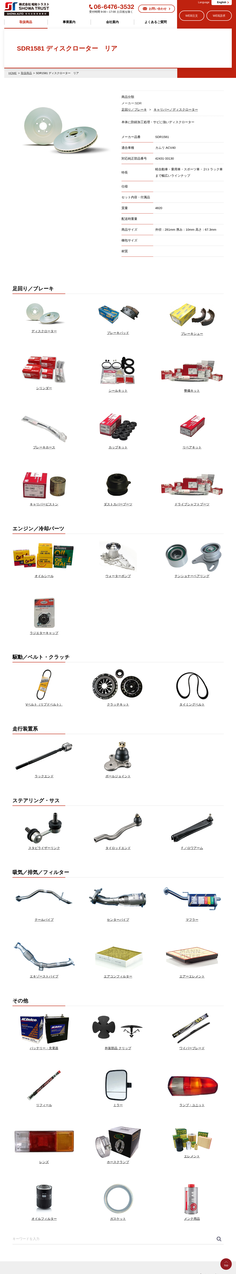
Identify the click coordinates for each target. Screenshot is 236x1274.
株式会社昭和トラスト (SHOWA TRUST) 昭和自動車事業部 (26, 9)
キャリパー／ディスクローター (176, 109)
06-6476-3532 (111, 6)
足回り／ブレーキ (134, 109)
